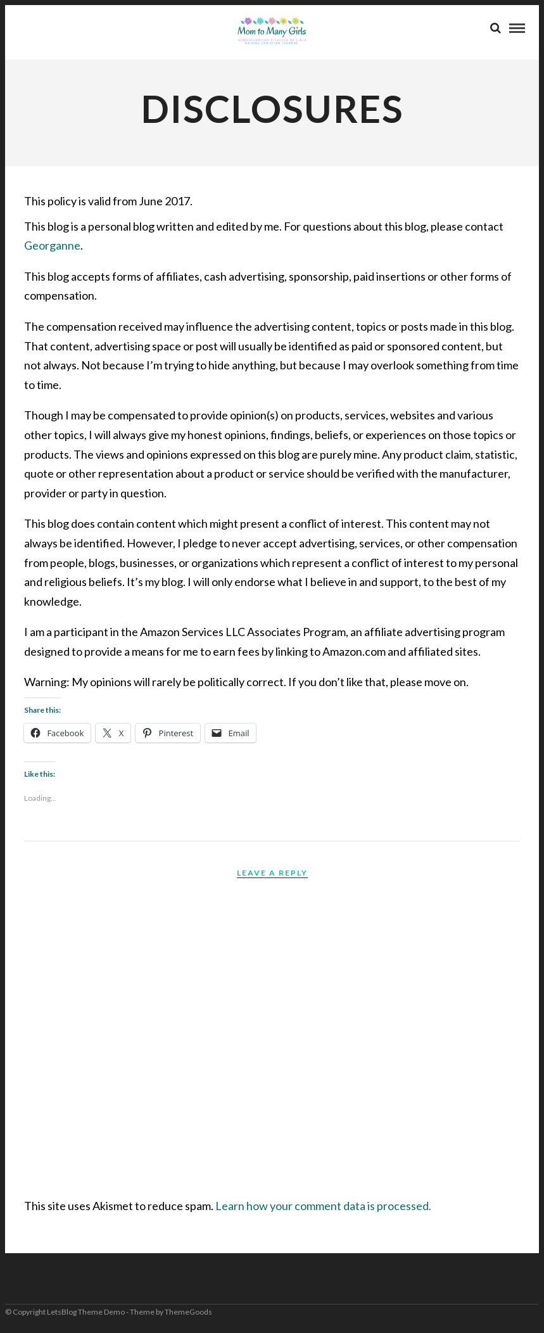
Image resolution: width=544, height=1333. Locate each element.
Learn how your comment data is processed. (323, 1206)
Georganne (52, 245)
